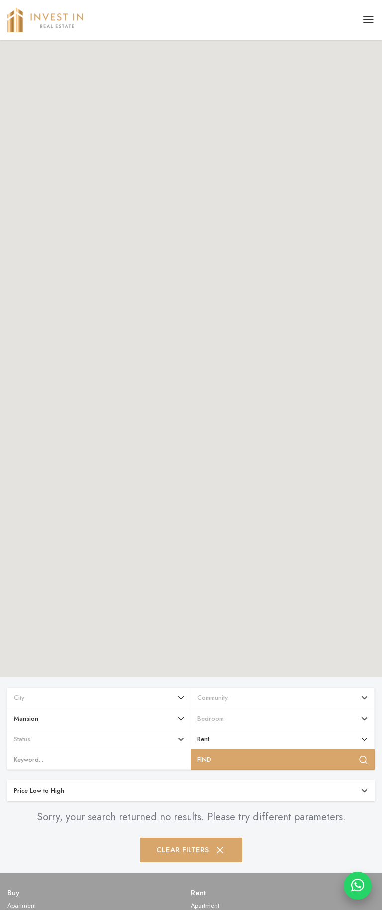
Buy (13, 892)
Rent (198, 892)
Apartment (21, 905)
